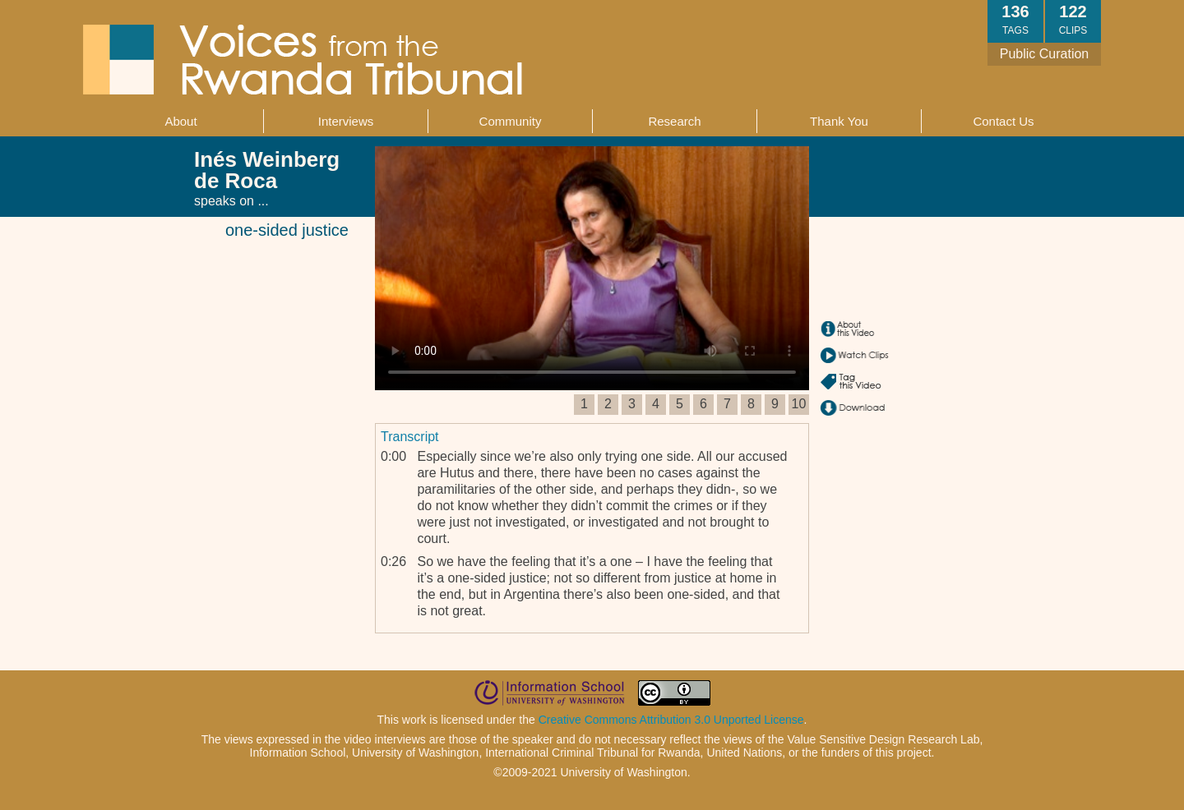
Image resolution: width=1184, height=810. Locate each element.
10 (799, 404)
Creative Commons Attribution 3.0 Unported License (671, 719)
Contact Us (1003, 121)
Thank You (839, 121)
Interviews (346, 121)
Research (674, 121)
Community (510, 121)
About (180, 121)
